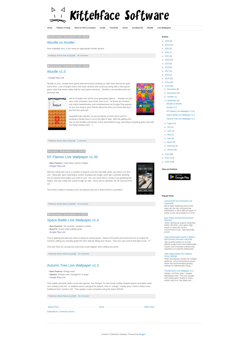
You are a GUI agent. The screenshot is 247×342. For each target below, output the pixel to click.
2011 (167, 158)
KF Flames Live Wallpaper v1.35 (72, 157)
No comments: (83, 55)
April (169, 138)
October (170, 97)
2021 (167, 56)
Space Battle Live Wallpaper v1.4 (73, 220)
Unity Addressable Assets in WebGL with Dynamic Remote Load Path (179, 238)
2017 (167, 71)
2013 (167, 86)
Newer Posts (53, 307)
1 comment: (82, 141)
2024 (167, 45)
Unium (125, 28)
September (172, 100)
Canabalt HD (137, 28)
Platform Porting (63, 28)
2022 (167, 52)
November (171, 93)
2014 (167, 82)
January (170, 150)
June (169, 131)
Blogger (142, 334)
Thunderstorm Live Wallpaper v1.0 (179, 271)
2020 (167, 60)
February (171, 146)
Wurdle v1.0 (56, 72)
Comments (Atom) (66, 312)
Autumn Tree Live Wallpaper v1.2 (73, 265)
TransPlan (114, 28)
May (169, 135)
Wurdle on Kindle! (61, 42)
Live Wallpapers (164, 28)
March (170, 142)
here (63, 48)
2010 (167, 162)
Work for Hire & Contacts (85, 28)
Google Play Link (56, 78)
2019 (167, 64)
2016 (167, 75)
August (170, 123)
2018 (167, 67)
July (169, 127)
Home (49, 28)
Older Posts (149, 307)
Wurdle (150, 28)
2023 (167, 48)
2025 (167, 41)
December (171, 89)
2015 (167, 78)
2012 (167, 154)
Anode (102, 28)
